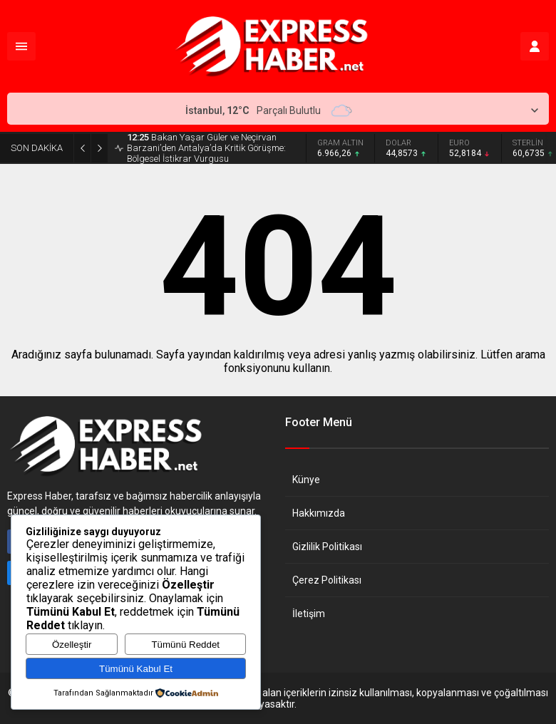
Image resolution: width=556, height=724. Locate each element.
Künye (306, 479)
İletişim (308, 613)
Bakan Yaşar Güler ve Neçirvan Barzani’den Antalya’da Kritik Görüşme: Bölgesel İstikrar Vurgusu (206, 148)
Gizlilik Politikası (327, 546)
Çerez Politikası (326, 580)
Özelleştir (72, 644)
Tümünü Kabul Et (136, 668)
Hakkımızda (318, 513)
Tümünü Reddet (185, 644)
